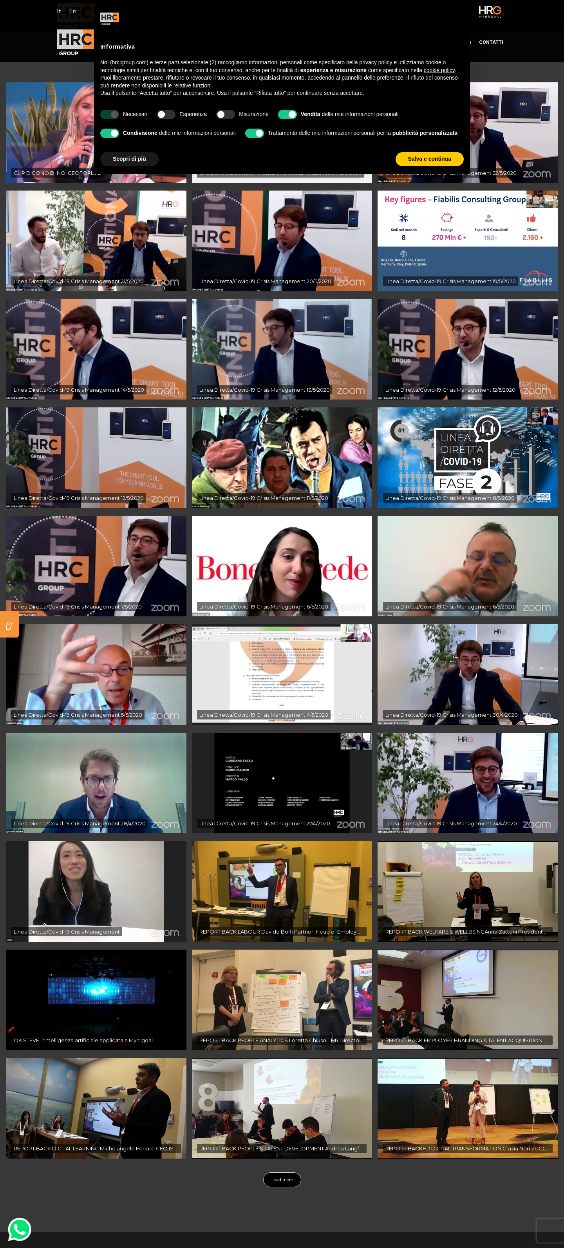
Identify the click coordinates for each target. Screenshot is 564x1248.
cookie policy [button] (439, 70)
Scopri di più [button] (129, 159)
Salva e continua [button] (429, 159)
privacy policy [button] (375, 62)
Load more (282, 1180)
